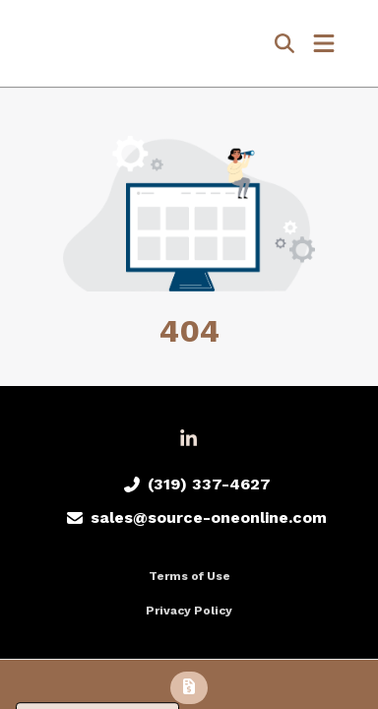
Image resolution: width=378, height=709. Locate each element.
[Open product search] (284, 43)
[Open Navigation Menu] (324, 43)
